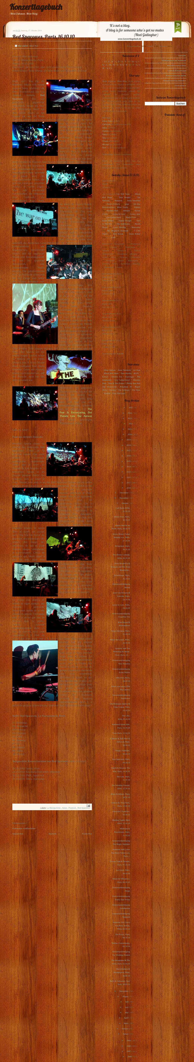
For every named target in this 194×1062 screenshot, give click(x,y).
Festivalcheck (180, 85)
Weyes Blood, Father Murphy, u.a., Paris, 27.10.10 (121, 537)
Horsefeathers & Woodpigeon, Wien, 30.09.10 (121, 972)
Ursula (105, 141)
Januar (126, 1034)
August (125, 996)
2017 (129, 450)
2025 (131, 407)
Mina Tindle (122, 207)
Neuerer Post (17, 834)
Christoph (106, 124)
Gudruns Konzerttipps (177, 70)
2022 (131, 423)
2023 (130, 418)
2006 (130, 1056)
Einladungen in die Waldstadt (174, 60)
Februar (125, 1028)
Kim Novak (118, 234)
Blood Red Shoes (111, 373)
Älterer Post (87, 834)
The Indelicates (123, 224)
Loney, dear (135, 214)
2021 (130, 429)
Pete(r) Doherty (113, 204)
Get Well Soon (123, 194)
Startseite (52, 834)
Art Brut (136, 370)
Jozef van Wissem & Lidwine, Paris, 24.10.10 (121, 596)
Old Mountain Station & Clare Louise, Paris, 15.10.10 (120, 707)
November (124, 498)
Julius (104, 128)
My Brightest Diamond (117, 230)
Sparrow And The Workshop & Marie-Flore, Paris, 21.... (121, 651)
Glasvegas (129, 377)
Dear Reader (124, 197)
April (126, 1018)
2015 (129, 461)
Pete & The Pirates (116, 383)
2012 (129, 477)
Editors (137, 207)
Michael (105, 144)
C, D (117, 61)
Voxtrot (107, 393)
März (126, 1023)
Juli (127, 1002)
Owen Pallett (134, 234)
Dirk (104, 147)
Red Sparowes (83, 808)
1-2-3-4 (120, 353)
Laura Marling (119, 227)
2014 (129, 466)
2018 (129, 445)
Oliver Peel (107, 121)
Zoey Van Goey (118, 393)
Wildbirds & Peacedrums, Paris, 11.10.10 (122, 831)
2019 (129, 439)
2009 (129, 1040)
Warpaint (118, 200)
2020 (130, 434)
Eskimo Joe (117, 377)
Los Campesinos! (113, 217)
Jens (104, 138)
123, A (107, 61)
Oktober (125, 503)
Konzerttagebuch (35, 7)
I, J (137, 61)
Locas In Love (119, 214)
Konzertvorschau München (174, 80)
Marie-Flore (131, 217)
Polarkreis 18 (125, 387)
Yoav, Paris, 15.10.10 (121, 733)
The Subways (124, 390)
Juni (127, 1007)
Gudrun (105, 131)
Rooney (112, 390)
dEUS (136, 373)
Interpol (126, 210)
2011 (129, 482)
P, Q (122, 65)
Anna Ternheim (133, 200)
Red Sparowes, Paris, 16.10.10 (43, 36)
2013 (129, 472)
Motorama (135, 227)
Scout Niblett (107, 220)
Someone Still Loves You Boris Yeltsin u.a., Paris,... (120, 852)
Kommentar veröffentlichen (23, 828)
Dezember (124, 492)
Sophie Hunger (125, 220)
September (124, 991)
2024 (130, 413)
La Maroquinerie (54, 808)
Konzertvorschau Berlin (176, 75)
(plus (127, 204)
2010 (129, 488)
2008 (129, 1046)
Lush (113, 237)
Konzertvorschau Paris (176, 65)
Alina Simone (109, 370)
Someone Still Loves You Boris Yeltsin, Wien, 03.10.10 (121, 925)
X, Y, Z (109, 68)
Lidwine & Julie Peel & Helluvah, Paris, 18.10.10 (120, 741)
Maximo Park (112, 210)
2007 (129, 1051)
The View (136, 390)
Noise (64, 808)
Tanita (104, 134)
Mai (127, 1012)
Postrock (73, 808)
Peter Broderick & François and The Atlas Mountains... (120, 566)
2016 (129, 456)
